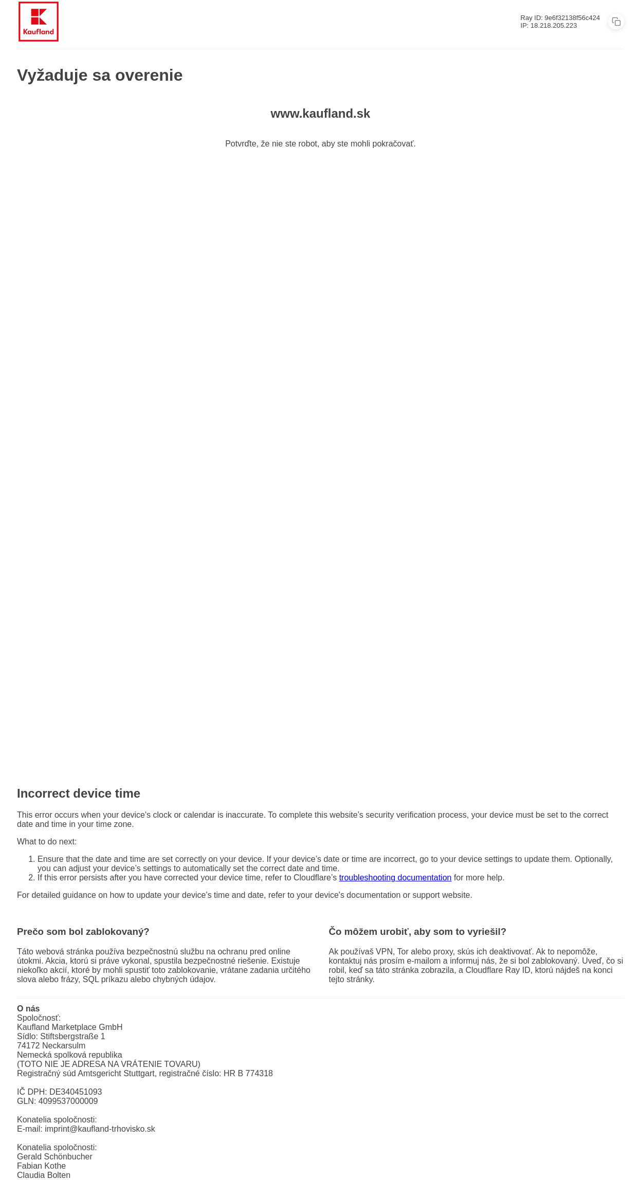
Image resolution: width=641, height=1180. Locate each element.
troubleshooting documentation (395, 877)
